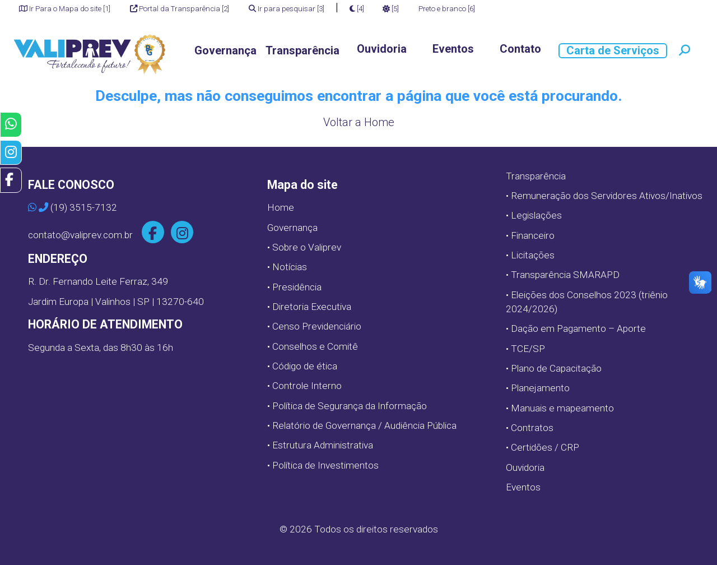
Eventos (453, 49)
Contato (520, 49)
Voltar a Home (358, 122)
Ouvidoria (382, 49)
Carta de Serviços (612, 50)
